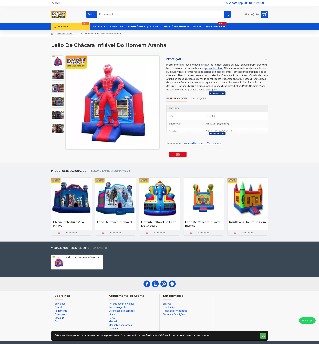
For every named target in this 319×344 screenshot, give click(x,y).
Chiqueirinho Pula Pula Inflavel (68, 222)
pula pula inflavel (214, 68)
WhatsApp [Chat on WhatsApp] (307, 320)
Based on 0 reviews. (193, 139)
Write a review (214, 139)
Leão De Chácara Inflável (114, 220)
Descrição (173, 59)
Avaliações (198, 96)
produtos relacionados (68, 169)
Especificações (176, 96)
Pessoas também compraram (109, 169)
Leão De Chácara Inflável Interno (202, 222)
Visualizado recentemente (70, 246)
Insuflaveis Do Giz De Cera (247, 220)
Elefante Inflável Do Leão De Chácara (158, 222)
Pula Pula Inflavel (65, 33)
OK (263, 336)
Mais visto (99, 246)
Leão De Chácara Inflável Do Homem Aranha (83, 255)
